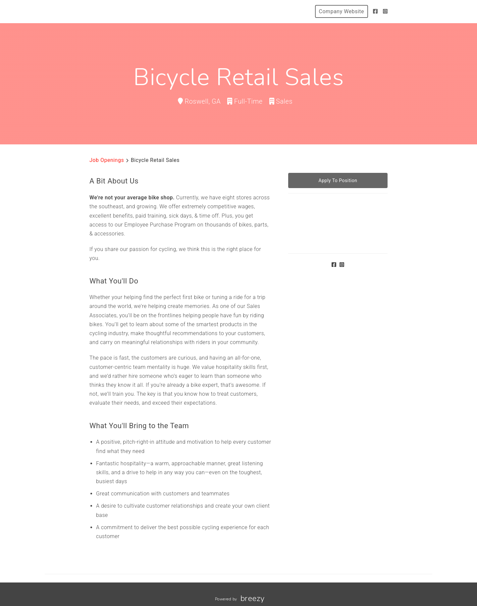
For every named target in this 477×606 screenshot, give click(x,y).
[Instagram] (385, 11)
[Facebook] (375, 11)
